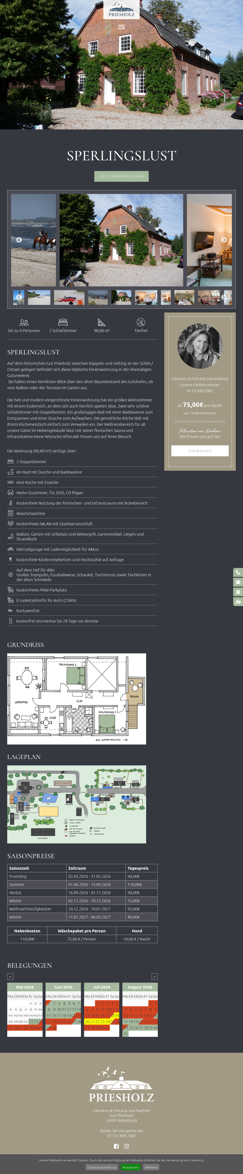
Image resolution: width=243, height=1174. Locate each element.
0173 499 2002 (200, 390)
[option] (121, 240)
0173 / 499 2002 (121, 1135)
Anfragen (200, 451)
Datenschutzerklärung (101, 1167)
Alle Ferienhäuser (121, 176)
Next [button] (224, 240)
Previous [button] (19, 240)
